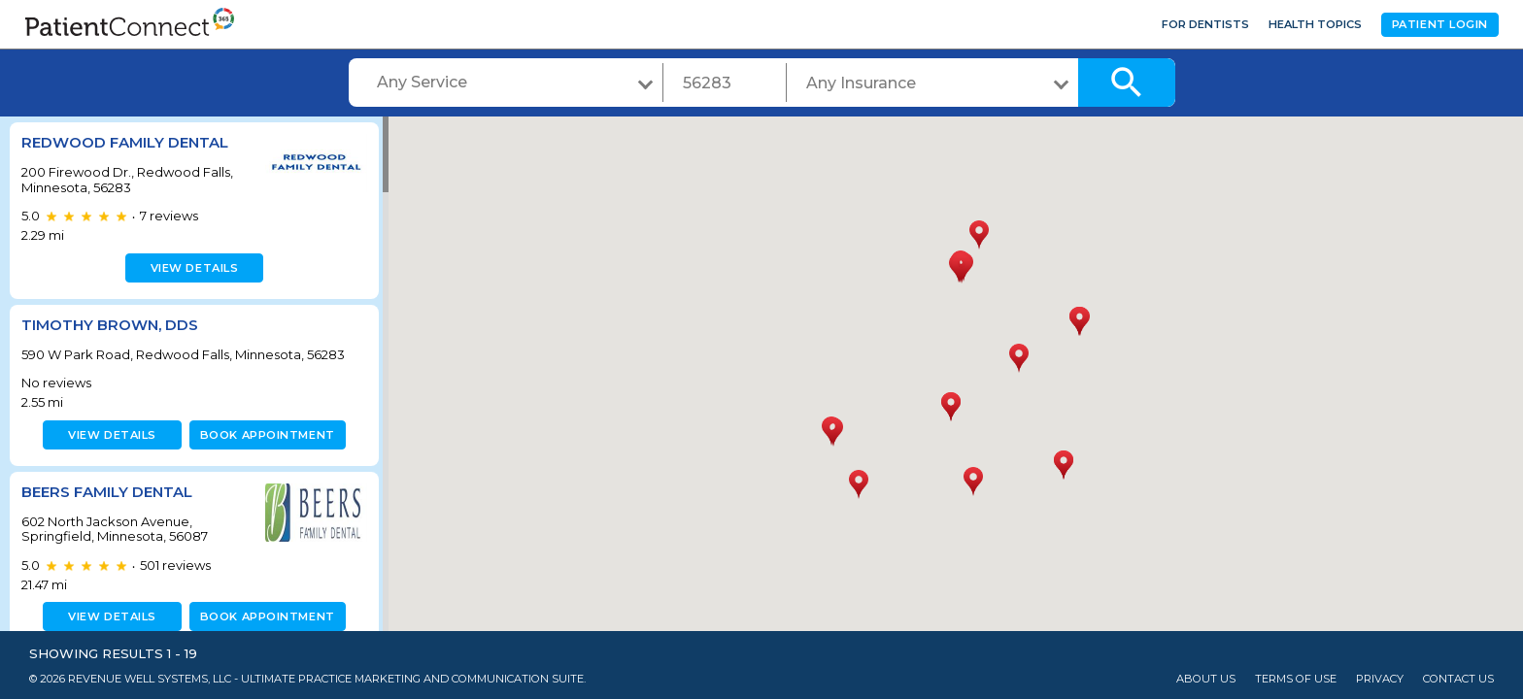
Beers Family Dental (106, 492)
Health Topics (1315, 24)
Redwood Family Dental (124, 142)
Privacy (1380, 679)
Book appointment (263, 435)
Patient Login (1440, 24)
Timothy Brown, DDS (109, 325)
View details (192, 268)
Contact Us (1458, 679)
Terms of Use (1296, 679)
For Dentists (1205, 24)
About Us (1205, 679)
